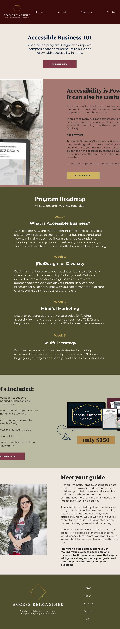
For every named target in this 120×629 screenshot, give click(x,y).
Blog (86, 618)
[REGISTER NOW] (60, 64)
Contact (88, 611)
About (87, 595)
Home (87, 587)
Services (89, 603)
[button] (86, 12)
